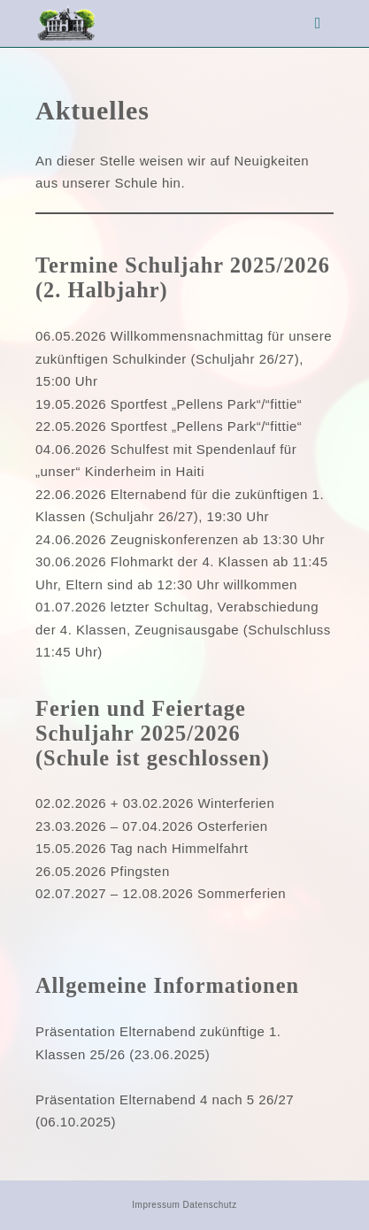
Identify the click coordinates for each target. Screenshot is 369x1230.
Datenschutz (210, 1205)
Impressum (156, 1205)
